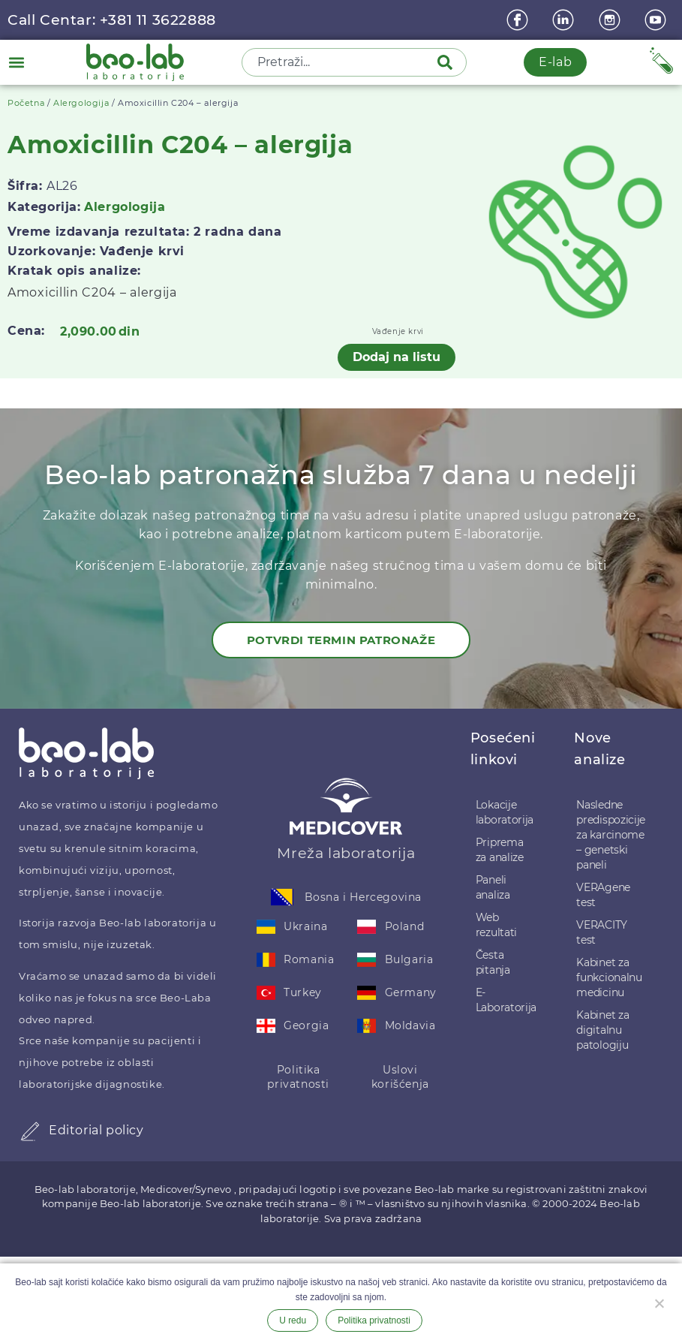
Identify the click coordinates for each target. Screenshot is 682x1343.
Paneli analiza (493, 887)
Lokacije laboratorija (504, 812)
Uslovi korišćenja (400, 1077)
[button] (16, 62)
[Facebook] (519, 20)
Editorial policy (96, 1130)
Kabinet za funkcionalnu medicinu (608, 977)
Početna (26, 103)
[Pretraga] (447, 62)
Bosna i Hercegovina (363, 897)
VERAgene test (603, 895)
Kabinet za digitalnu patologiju (602, 1030)
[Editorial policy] (30, 1131)
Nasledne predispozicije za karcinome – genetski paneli (610, 835)
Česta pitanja (493, 962)
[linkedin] (565, 20)
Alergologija (81, 103)
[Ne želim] (659, 1302)
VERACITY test (601, 932)
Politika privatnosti (298, 1077)
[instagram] (611, 20)
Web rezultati (496, 925)
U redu (292, 1320)
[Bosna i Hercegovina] (282, 897)
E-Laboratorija (506, 1000)
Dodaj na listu (396, 357)
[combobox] (340, 62)
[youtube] (657, 20)
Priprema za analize (500, 850)
